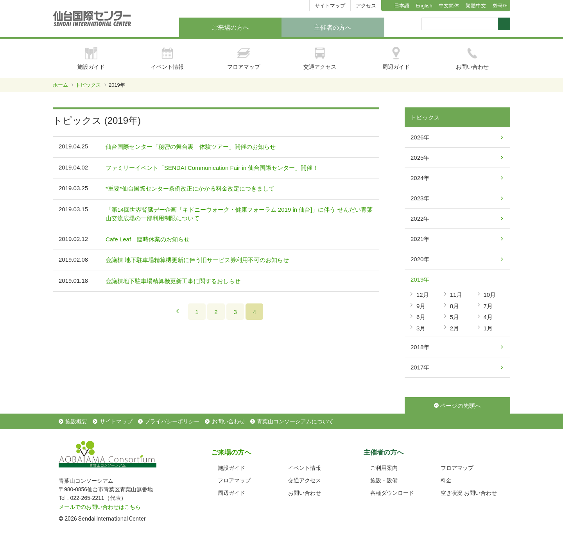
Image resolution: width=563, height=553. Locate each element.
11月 (456, 294)
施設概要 (76, 421)
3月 (420, 328)
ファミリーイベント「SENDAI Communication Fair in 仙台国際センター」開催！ (212, 167)
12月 (422, 294)
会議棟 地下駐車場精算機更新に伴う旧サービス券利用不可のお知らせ (197, 260)
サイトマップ (330, 6)
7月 (488, 306)
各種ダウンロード (392, 493)
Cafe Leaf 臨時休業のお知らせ (148, 239)
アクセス (366, 6)
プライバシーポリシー (172, 421)
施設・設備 (384, 480)
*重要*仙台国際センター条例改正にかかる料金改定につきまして (190, 188)
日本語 (401, 6)
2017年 (420, 367)
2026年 (420, 137)
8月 (454, 306)
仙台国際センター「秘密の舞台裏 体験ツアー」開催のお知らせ (191, 146)
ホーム (60, 85)
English (424, 6)
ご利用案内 (384, 468)
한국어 (500, 6)
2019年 (420, 279)
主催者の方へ (332, 27)
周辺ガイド (396, 58)
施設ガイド (91, 58)
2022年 (420, 218)
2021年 (420, 238)
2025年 (420, 157)
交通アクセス (319, 58)
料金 (446, 480)
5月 (454, 317)
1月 (488, 328)
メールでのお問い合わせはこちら (100, 507)
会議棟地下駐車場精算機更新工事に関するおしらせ (173, 281)
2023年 (420, 198)
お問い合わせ (472, 58)
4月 (488, 317)
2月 (454, 328)
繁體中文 (476, 6)
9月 (420, 306)
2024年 (420, 178)
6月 (420, 317)
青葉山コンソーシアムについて (295, 421)
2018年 (420, 347)
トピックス (88, 85)
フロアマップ (243, 58)
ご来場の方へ (230, 27)
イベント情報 (167, 58)
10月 (490, 294)
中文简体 (449, 6)
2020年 (420, 259)
